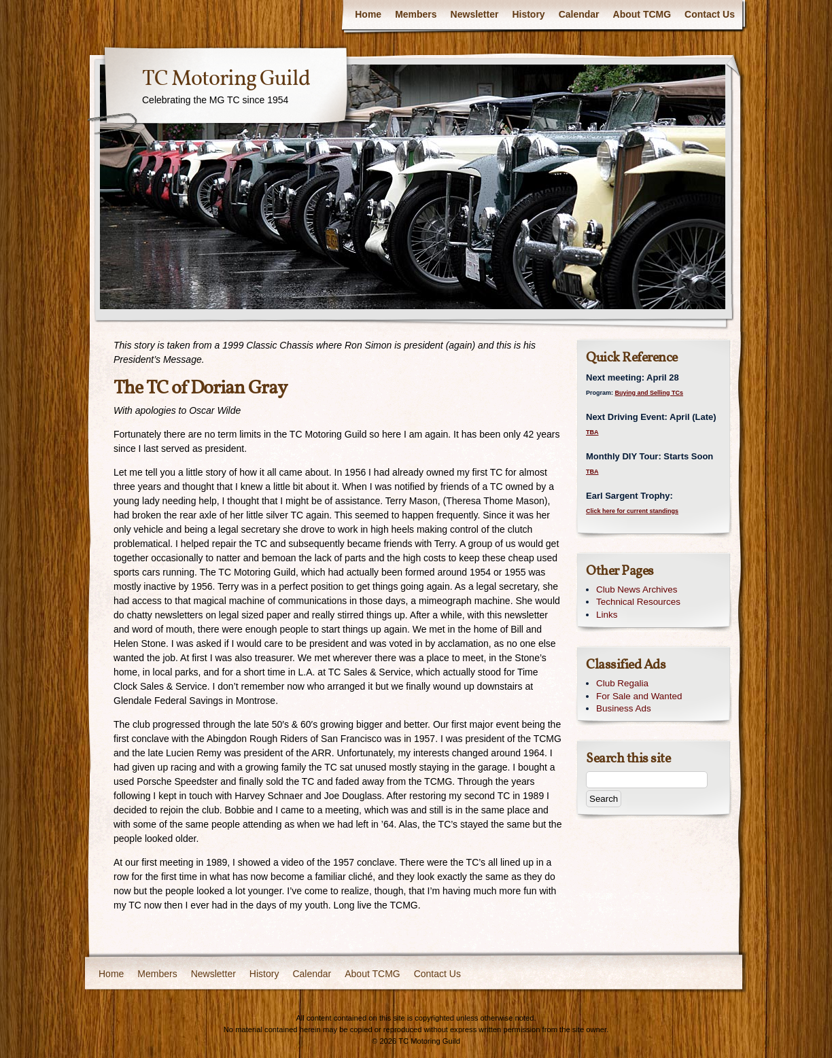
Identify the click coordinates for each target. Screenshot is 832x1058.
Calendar (579, 14)
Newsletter (475, 14)
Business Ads (623, 708)
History (528, 14)
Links (606, 615)
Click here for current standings (632, 511)
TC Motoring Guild (226, 79)
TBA (592, 432)
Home (368, 14)
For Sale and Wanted (639, 696)
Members (415, 14)
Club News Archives (637, 589)
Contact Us (709, 14)
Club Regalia (622, 683)
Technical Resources (638, 602)
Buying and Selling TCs (649, 392)
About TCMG (642, 14)
